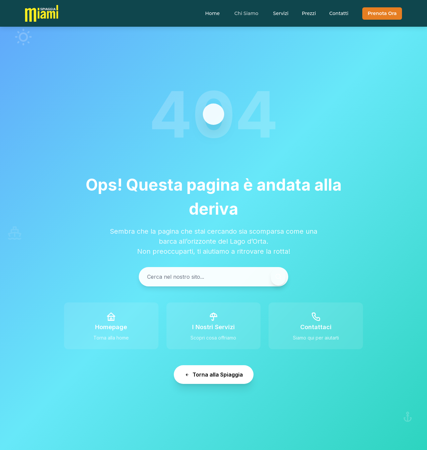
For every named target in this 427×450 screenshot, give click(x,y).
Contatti (338, 13)
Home (212, 13)
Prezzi (309, 13)
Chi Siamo (247, 13)
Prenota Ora (382, 13)
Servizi (280, 13)
